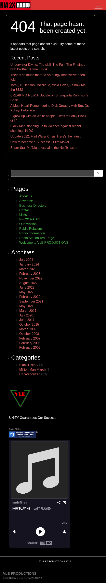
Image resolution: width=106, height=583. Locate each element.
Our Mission (28, 224)
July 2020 (26, 315)
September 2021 (31, 301)
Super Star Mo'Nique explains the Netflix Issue (43, 147)
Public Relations (31, 228)
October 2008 (29, 333)
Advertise (26, 201)
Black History (28, 365)
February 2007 (29, 338)
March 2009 (28, 329)
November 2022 (30, 278)
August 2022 (28, 283)
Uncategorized (29, 374)
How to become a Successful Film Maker (39, 142)
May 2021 (26, 306)
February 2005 (29, 347)
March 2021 (28, 310)
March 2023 (28, 269)
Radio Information (32, 233)
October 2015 (29, 324)
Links (23, 214)
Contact (24, 210)
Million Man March (32, 369)
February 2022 (29, 296)
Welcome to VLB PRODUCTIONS (43, 242)
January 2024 (29, 264)
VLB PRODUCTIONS (19, 574)
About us (25, 196)
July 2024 (26, 259)
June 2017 (27, 320)
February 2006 (29, 343)
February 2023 (29, 273)
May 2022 (26, 292)
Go (98, 173)
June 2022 (27, 287)
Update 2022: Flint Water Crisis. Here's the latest (45, 136)
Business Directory (32, 205)
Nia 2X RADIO (29, 219)
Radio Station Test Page (36, 238)
